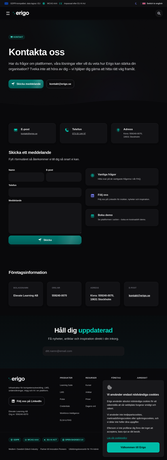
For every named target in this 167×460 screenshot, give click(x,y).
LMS (62, 394)
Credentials (65, 408)
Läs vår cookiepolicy (117, 438)
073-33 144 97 (81, 134)
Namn (12, 171)
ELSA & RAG (66, 422)
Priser (88, 401)
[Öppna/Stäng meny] (7, 13)
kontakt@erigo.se (31, 134)
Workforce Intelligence (70, 415)
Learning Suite (66, 387)
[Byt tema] (136, 3)
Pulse (62, 401)
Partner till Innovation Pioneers (53, 451)
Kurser (89, 387)
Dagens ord (91, 408)
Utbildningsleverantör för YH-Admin (84, 451)
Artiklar (89, 394)
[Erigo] (32, 381)
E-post (49, 171)
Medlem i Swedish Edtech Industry (23, 451)
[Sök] (159, 13)
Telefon (12, 186)
